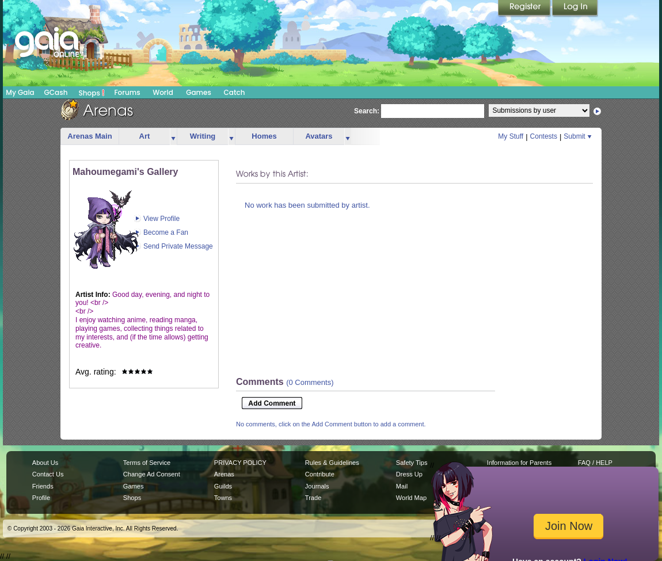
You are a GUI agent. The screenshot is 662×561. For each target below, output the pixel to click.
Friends (43, 486)
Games (198, 92)
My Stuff (510, 136)
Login (575, 8)
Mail (402, 486)
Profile (41, 497)
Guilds (223, 486)
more (173, 136)
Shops (92, 92)
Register (525, 8)
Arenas (224, 474)
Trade (313, 497)
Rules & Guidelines (332, 462)
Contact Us (48, 474)
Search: (366, 111)
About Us (45, 462)
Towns (223, 497)
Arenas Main (89, 136)
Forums (127, 92)
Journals (317, 486)
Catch (234, 92)
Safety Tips (412, 462)
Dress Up (409, 474)
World (163, 92)
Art (144, 136)
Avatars (318, 136)
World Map (411, 497)
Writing (203, 136)
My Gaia (20, 92)
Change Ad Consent (151, 474)
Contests (543, 136)
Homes (264, 136)
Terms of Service (146, 462)
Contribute (319, 474)
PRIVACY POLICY (240, 462)
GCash (56, 92)
